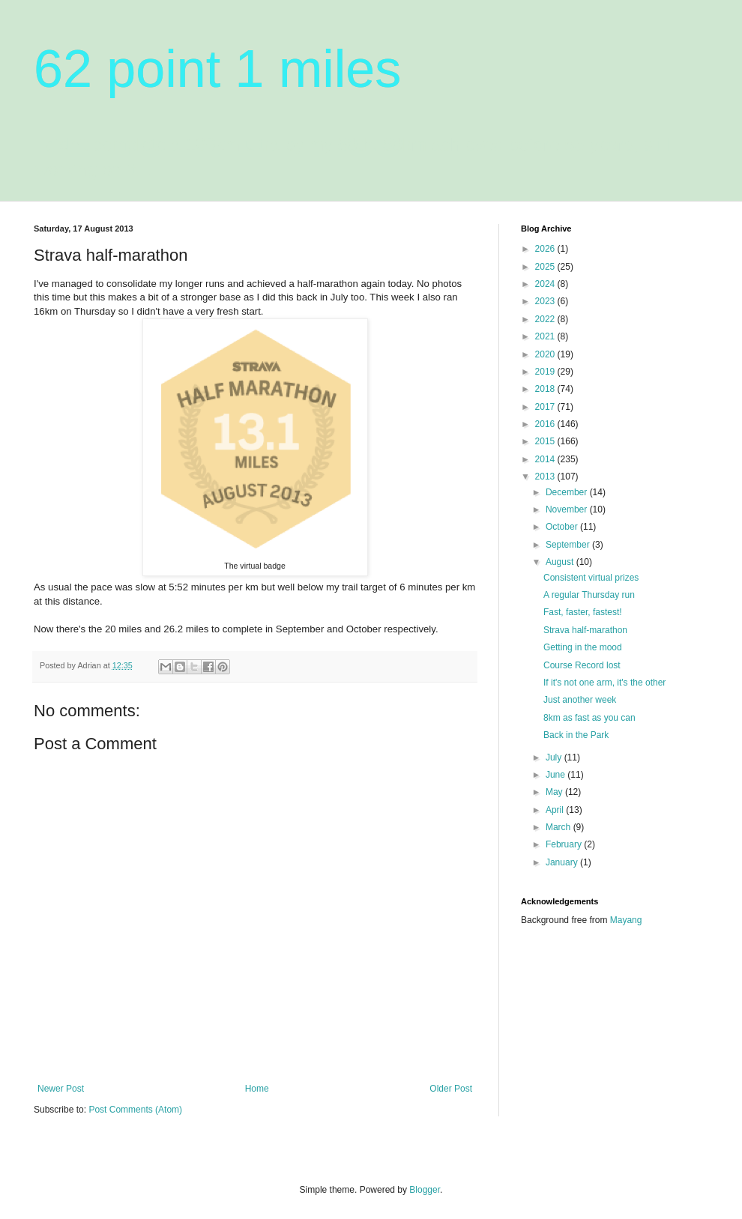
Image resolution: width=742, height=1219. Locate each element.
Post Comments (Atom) (135, 1109)
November (568, 509)
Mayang (626, 920)
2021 (546, 336)
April (556, 810)
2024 (546, 284)
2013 (546, 476)
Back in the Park (576, 735)
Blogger (424, 1190)
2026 (546, 249)
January (563, 862)
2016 (546, 424)
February (565, 844)
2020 (546, 354)
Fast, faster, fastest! (582, 612)
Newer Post (60, 1088)
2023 (546, 301)
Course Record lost (582, 665)
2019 (546, 371)
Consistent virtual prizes (591, 577)
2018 (546, 389)
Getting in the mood (582, 647)
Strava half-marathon (585, 630)
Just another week (579, 700)
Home (257, 1088)
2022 (546, 319)
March (559, 827)
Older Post (450, 1088)
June (556, 774)
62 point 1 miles (217, 69)
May (555, 792)
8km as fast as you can (589, 718)
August (561, 562)
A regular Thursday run (589, 595)
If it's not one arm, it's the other (604, 682)
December (568, 492)
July (555, 757)
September (569, 544)
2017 (546, 407)
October (563, 526)
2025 (546, 266)
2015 (546, 441)
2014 (546, 459)
